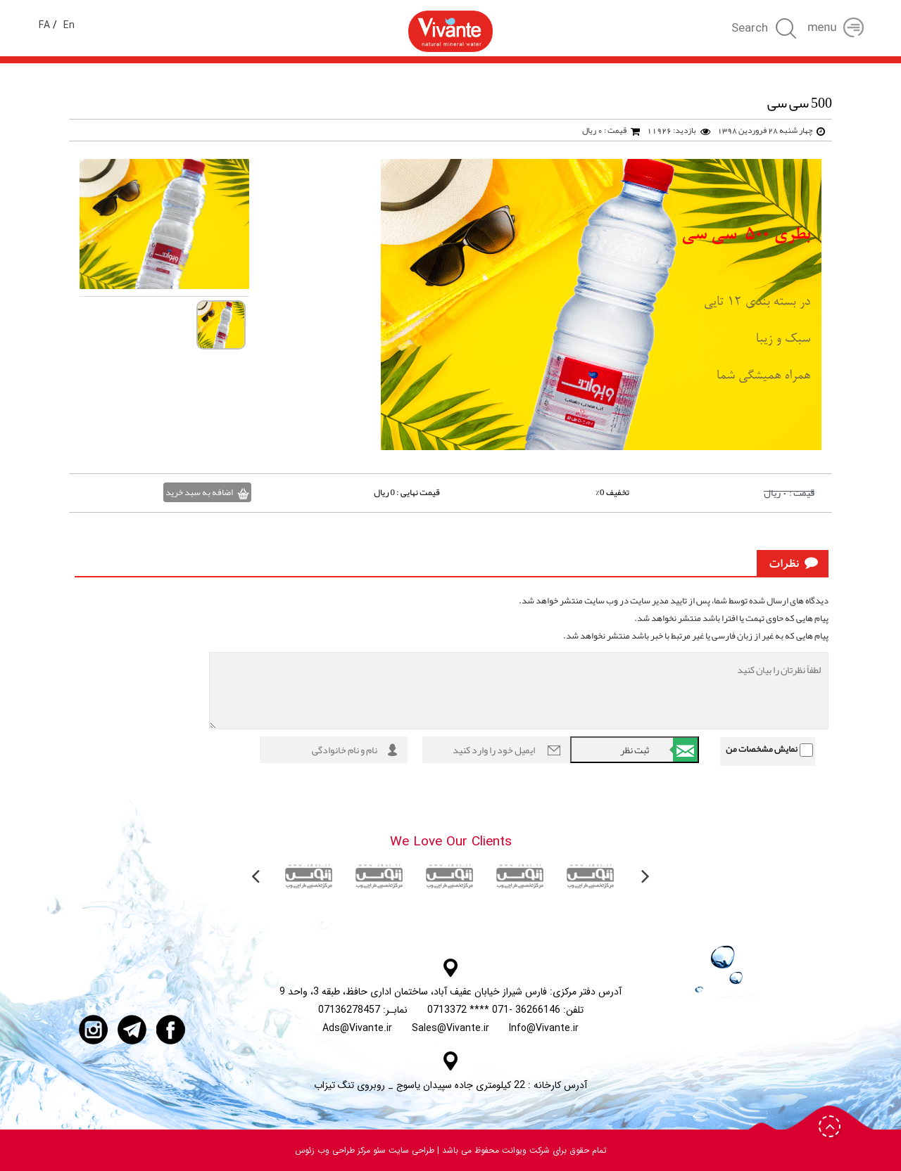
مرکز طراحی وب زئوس (332, 1150)
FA (44, 25)
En (69, 25)
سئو (378, 1150)
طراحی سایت (410, 1150)
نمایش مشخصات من (762, 749)
